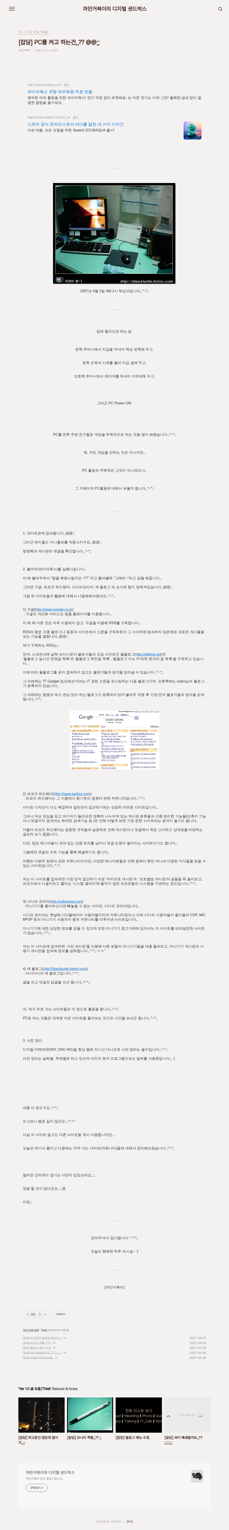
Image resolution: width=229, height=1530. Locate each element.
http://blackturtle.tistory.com (65, 969)
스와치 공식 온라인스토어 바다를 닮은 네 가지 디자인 (76, 124)
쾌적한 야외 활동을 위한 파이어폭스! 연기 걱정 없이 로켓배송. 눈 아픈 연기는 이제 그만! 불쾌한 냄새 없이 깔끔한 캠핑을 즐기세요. (114, 100)
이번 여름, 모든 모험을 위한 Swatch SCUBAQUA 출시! (71, 130)
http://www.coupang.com (45, 85)
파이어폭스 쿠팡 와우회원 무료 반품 (60, 91)
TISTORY (115, 1521)
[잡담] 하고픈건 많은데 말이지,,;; (42, 1337)
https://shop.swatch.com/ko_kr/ (49, 117)
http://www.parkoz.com (72, 794)
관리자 (129, 1521)
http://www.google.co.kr (53, 609)
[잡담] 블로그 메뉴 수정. (37, 1347)
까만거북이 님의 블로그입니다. (44, 1478)
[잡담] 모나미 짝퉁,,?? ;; (37, 1342)
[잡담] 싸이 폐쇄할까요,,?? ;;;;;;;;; (42, 1352)
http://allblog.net (148, 654)
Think (44, 1330)
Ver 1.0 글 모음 (30, 1330)
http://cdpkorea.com (66, 901)
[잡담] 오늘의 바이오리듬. (38, 1357)
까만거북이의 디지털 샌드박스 (114, 9)
